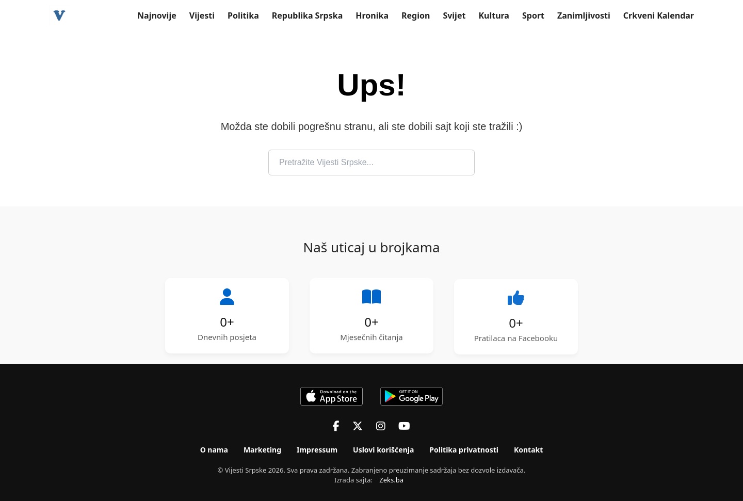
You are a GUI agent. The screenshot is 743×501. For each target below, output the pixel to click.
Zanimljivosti (583, 15)
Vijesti (202, 15)
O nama (214, 450)
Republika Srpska (307, 15)
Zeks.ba (391, 479)
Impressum (317, 450)
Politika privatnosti (463, 450)
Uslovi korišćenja (383, 450)
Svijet (454, 15)
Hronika (372, 15)
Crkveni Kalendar (658, 15)
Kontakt (528, 450)
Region (415, 15)
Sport (533, 15)
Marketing (262, 450)
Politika (243, 15)
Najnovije (156, 15)
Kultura (493, 15)
